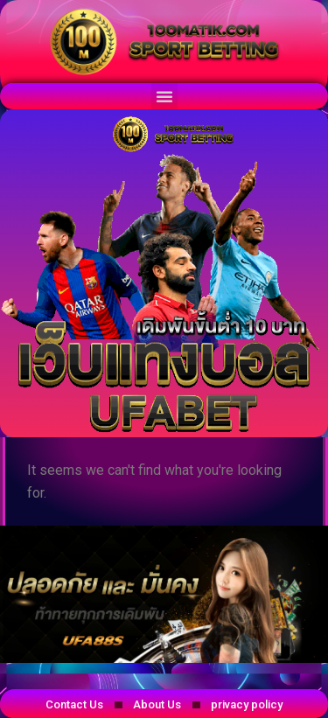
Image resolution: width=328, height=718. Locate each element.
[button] (164, 96)
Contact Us (74, 704)
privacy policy (247, 704)
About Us (157, 704)
